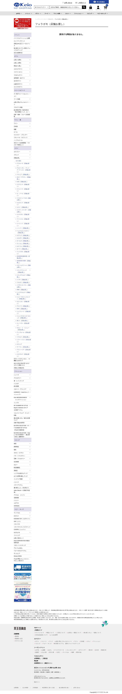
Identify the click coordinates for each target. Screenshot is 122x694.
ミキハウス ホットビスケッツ (22, 527)
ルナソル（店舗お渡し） (23, 246)
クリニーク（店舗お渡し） (23, 190)
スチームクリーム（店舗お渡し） (23, 266)
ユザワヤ (16, 503)
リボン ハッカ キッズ (20, 545)
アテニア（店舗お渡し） (23, 174)
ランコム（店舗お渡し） (23, 243)
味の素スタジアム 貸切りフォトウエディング (22, 49)
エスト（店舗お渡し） (23, 207)
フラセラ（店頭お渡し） (23, 337)
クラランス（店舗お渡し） (23, 185)
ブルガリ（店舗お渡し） (23, 282)
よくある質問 (54, 635)
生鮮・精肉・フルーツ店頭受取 (22, 115)
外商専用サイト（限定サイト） (43, 663)
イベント (27, 13)
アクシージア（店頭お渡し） (23, 350)
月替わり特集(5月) (19, 368)
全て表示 (18, 161)
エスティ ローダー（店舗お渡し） (24, 211)
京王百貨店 (100, 692)
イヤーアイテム (18, 485)
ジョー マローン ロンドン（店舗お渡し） (23, 298)
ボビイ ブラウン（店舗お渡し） (24, 178)
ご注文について (61, 632)
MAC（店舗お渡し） (22, 308)
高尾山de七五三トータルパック (22, 44)
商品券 (36, 661)
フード (46, 13)
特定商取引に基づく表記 (48, 687)
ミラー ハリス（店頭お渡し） (24, 340)
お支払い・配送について (74, 632)
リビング (89, 13)
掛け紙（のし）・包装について (92, 632)
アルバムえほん (18, 548)
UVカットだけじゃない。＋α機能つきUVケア (22, 359)
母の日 (91, 650)
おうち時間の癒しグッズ (20, 476)
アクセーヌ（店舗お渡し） (23, 164)
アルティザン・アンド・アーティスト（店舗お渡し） (23, 169)
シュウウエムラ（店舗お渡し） (23, 293)
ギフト (37, 13)
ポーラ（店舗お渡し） (23, 249)
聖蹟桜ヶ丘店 (18, 638)
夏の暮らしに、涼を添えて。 (22, 487)
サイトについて (39, 632)
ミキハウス (17, 524)
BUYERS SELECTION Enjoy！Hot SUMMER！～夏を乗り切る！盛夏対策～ (22, 434)
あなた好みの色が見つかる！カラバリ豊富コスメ (22, 364)
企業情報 (16, 687)
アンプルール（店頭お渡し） (23, 333)
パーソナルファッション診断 (22, 38)
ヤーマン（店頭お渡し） (23, 347)
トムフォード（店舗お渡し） (23, 312)
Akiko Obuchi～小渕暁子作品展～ (22, 491)
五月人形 (51, 652)
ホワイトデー (82, 650)
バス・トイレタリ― (19, 455)
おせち (50, 650)
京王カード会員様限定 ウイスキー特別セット (22, 143)
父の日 (97, 650)
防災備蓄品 (17, 467)
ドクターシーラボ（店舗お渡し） (23, 199)
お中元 (18, 13)
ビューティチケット (19, 41)
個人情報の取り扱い (64, 687)
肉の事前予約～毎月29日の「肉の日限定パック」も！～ (22, 111)
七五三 (58, 652)
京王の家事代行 (18, 52)
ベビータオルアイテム (20, 550)
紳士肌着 (16, 386)
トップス (16, 402)
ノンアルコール (18, 140)
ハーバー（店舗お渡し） (23, 228)
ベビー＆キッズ (101, 13)
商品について (50, 632)
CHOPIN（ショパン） (20, 529)
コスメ (67, 13)
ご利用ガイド (82, 3)
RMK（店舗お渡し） (22, 289)
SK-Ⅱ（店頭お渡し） (23, 320)
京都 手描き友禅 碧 (19, 422)
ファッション (78, 13)
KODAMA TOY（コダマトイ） (22, 518)
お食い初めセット (19, 538)
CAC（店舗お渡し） (22, 181)
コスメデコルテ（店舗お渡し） (23, 276)
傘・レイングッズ (19, 381)
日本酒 (82, 641)
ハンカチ (16, 383)
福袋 (72, 652)
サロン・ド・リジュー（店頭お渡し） (23, 328)
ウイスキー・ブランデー (20, 134)
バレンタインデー (71, 650)
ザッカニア (17, 553)
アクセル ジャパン (19, 495)
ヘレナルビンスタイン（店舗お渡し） (23, 231)
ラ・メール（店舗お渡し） (23, 194)
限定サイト (37, 682)
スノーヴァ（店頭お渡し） (23, 324)
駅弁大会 (78, 652)
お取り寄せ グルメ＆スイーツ (63, 641)
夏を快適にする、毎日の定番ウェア (22, 419)
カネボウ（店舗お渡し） (23, 238)
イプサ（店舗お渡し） (23, 279)
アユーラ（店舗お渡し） (23, 306)
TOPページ (37, 627)
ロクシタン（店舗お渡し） (23, 302)
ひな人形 (44, 652)
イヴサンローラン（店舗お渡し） (23, 286)
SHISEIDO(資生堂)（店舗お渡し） (23, 257)
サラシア (19, 344)
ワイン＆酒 (57, 13)
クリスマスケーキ (59, 650)
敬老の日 (103, 650)
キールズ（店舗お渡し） (23, 241)
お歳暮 (43, 650)
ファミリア (17, 535)
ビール (16, 132)
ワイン (76, 641)
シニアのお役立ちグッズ (20, 473)
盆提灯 (37, 652)
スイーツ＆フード (19, 90)
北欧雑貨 (16, 497)
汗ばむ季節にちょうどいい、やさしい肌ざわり (22, 559)
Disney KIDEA (18, 556)
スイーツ (44, 641)
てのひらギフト (38, 656)
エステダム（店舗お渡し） (23, 215)
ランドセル (66, 652)
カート (106, 8)
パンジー (16, 500)
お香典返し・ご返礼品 (40, 658)
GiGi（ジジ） (17, 521)
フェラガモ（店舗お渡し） (23, 252)
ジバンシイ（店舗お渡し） (23, 224)
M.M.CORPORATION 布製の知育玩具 (22, 541)
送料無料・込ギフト (19, 78)
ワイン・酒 (17, 120)
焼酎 (15, 129)
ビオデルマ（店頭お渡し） (23, 355)
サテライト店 (18, 641)
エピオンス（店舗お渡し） (23, 203)
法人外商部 (25, 687)
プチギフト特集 (18, 107)
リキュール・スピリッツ (20, 137)
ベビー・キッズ (19, 509)
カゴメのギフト (18, 87)
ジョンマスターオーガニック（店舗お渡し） (23, 317)
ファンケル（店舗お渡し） (23, 220)
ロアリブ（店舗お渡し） (23, 235)
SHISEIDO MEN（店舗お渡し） (24, 261)
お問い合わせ (68, 3)
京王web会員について (41, 635)
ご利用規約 (35, 687)
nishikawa (16, 505)
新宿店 (17, 636)
